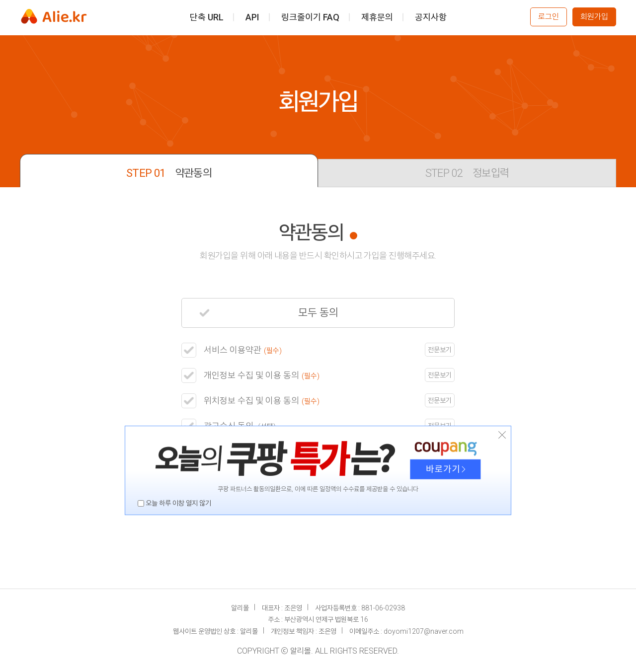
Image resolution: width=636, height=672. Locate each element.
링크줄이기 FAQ (310, 16)
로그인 (548, 16)
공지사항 (431, 16)
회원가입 (594, 16)
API (252, 16)
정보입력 (467, 173)
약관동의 (169, 173)
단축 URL (207, 16)
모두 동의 (268, 312)
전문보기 (440, 350)
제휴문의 (377, 16)
